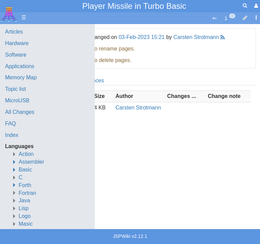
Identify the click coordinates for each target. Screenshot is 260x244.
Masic (26, 224)
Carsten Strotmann (196, 37)
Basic (25, 169)
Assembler (31, 162)
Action (26, 154)
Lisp (23, 208)
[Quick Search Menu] (245, 5)
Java (24, 200)
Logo (25, 216)
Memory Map (21, 77)
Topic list (15, 89)
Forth (25, 185)
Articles (14, 32)
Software (15, 55)
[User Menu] (255, 6)
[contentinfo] (230, 17)
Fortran (27, 193)
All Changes (19, 112)
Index (11, 135)
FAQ (10, 123)
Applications (19, 66)
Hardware (16, 43)
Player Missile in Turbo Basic (134, 6)
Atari (9, 14)
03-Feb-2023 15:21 (141, 37)
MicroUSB (17, 100)
